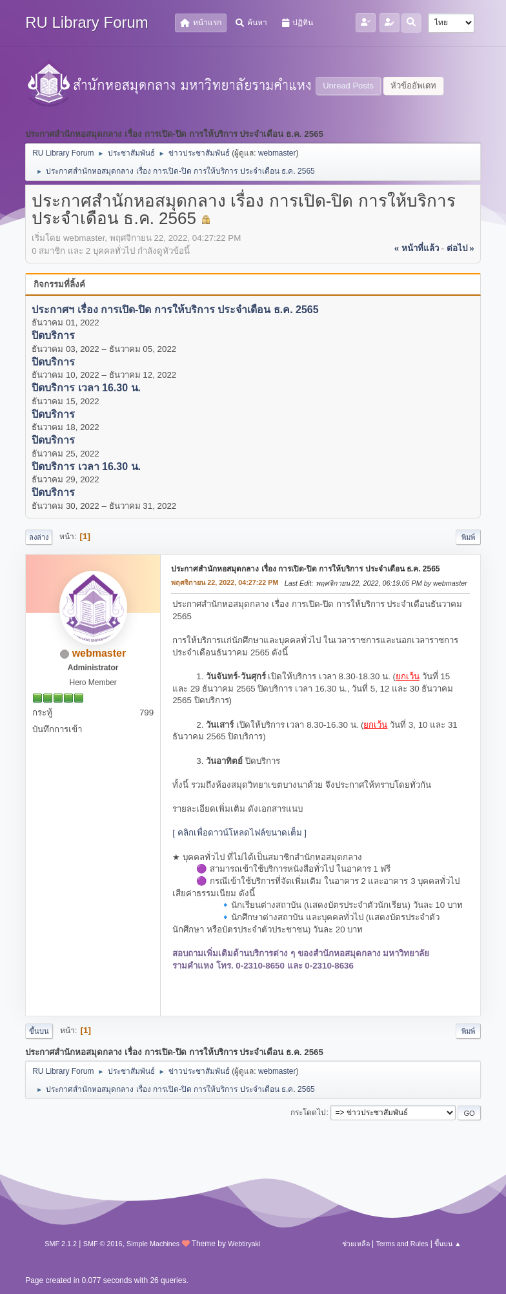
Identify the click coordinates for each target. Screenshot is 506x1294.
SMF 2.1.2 (61, 1244)
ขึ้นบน (39, 1031)
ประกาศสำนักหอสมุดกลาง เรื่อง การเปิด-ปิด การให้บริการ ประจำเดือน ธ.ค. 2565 (305, 568)
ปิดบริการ (53, 336)
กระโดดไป (308, 1112)
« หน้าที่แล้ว (416, 248)
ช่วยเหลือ (356, 1244)
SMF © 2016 (103, 1244)
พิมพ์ (468, 537)
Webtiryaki (244, 1244)
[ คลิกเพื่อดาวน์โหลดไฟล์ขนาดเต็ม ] (239, 832)
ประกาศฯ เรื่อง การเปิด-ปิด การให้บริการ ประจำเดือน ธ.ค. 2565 (175, 309)
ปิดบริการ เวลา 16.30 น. (86, 388)
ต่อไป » (460, 248)
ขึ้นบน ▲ (447, 1244)
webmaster (277, 153)
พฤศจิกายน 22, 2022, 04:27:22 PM (224, 582)
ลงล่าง (38, 537)
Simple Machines (152, 1244)
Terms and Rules (402, 1244)
